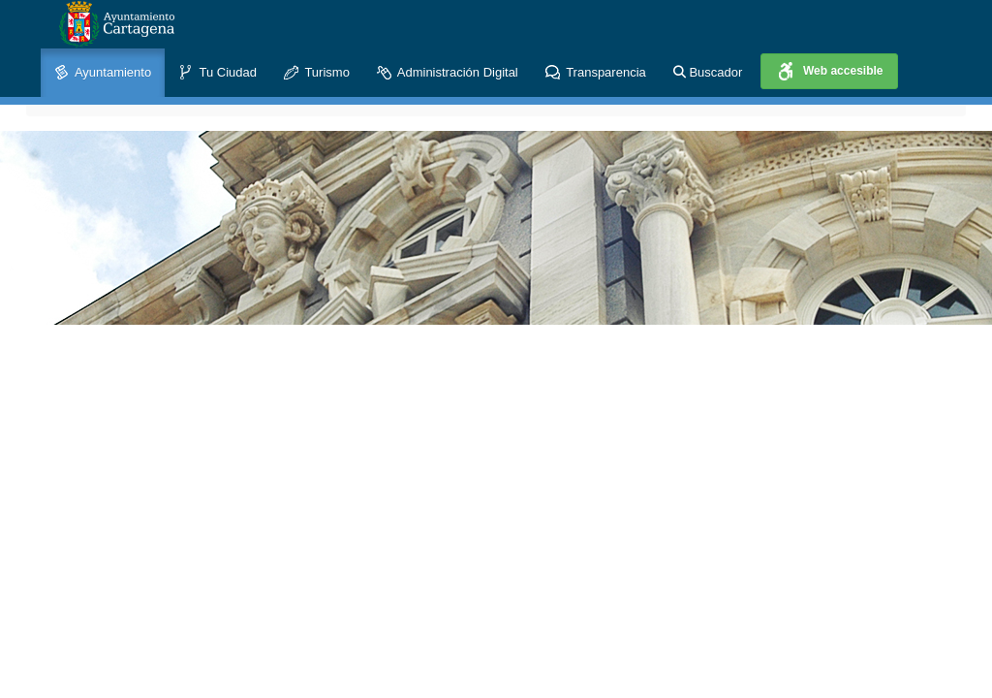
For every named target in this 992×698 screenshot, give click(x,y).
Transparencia (595, 73)
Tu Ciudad (217, 73)
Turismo (317, 73)
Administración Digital (447, 73)
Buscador (708, 72)
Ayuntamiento (102, 73)
